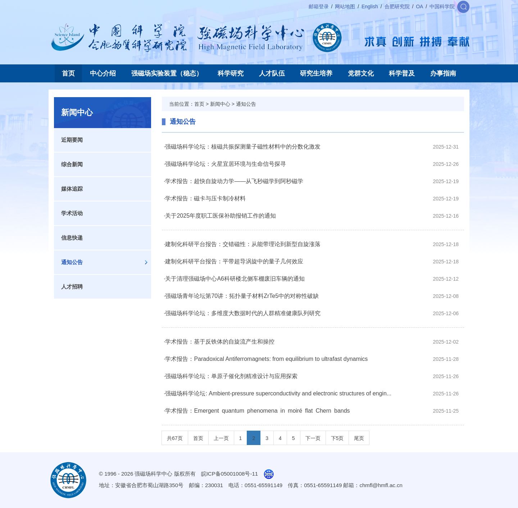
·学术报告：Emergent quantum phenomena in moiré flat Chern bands (257, 411)
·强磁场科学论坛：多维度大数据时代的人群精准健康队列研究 (242, 313)
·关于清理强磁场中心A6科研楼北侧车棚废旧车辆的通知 (234, 279)
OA (419, 6)
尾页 (359, 438)
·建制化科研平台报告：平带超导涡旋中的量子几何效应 (233, 261)
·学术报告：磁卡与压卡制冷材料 (205, 198)
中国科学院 (442, 6)
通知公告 (72, 262)
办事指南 (443, 73)
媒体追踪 (72, 189)
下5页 (337, 438)
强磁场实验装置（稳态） (167, 73)
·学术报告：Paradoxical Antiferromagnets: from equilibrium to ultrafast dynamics (266, 359)
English (370, 6)
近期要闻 (72, 140)
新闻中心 (220, 104)
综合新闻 (72, 164)
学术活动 (72, 213)
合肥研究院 (397, 6)
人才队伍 (272, 73)
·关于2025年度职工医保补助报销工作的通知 (220, 216)
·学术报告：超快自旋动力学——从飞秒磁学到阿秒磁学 (233, 181)
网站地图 (345, 6)
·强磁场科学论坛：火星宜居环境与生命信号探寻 (225, 164)
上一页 (221, 438)
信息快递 (72, 238)
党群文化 (361, 73)
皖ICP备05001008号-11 (229, 474)
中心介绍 (103, 73)
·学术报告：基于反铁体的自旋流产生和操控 (219, 342)
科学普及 (402, 73)
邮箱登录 (319, 6)
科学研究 (231, 73)
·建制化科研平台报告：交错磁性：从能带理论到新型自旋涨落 (242, 244)
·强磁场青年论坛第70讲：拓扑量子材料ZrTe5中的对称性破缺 (241, 296)
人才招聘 (72, 287)
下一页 (313, 438)
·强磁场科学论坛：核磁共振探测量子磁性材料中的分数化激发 (242, 147)
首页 (68, 73)
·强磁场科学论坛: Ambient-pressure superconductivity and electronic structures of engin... (277, 393)
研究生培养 (316, 73)
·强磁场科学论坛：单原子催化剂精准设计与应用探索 (230, 376)
